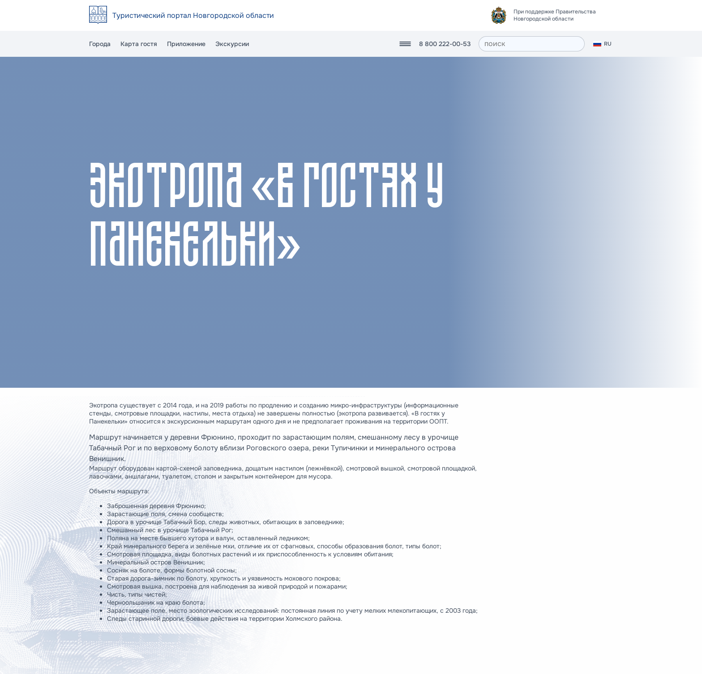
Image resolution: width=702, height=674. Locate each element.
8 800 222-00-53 (445, 44)
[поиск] (532, 43)
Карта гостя (138, 44)
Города (100, 44)
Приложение (186, 44)
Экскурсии (232, 44)
